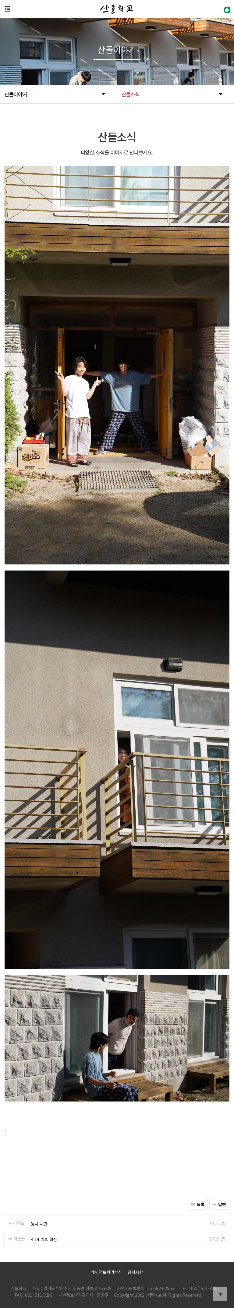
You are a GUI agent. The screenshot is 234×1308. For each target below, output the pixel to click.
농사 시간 (39, 1223)
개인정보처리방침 (106, 1272)
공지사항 (135, 1272)
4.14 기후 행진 (44, 1239)
